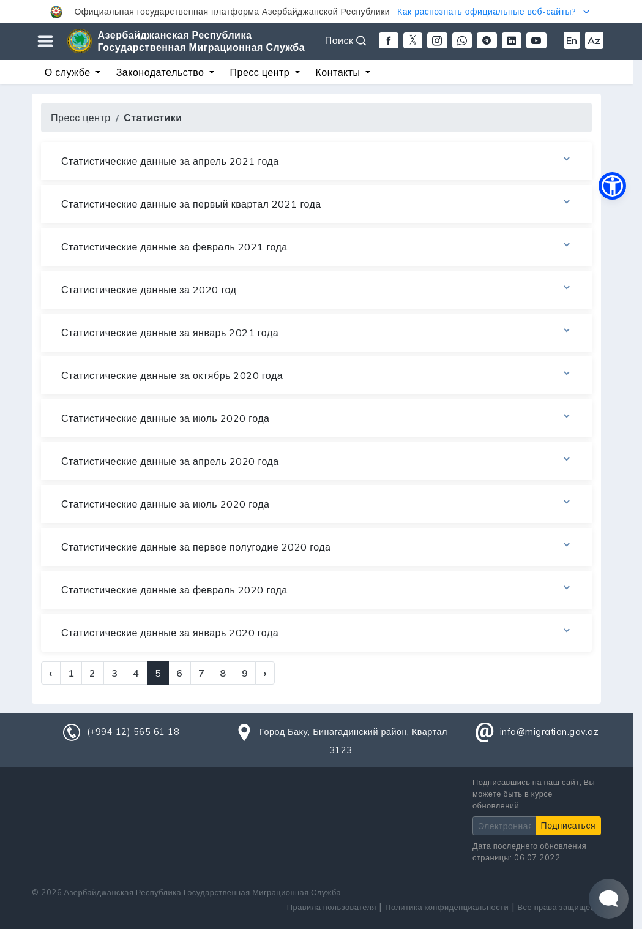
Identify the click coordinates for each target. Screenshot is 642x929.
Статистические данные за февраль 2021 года (316, 246)
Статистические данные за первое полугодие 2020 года (316, 546)
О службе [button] (69, 72)
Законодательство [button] (161, 72)
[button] (321, 11)
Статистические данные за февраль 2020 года (316, 589)
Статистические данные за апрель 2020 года (316, 460)
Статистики (153, 117)
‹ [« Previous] (51, 673)
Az (594, 40)
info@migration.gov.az (549, 731)
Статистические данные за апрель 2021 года (316, 160)
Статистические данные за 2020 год (316, 289)
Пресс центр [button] (261, 72)
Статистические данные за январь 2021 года (316, 332)
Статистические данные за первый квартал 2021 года (316, 203)
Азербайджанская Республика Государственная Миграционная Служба (201, 41)
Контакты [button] (339, 72)
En (572, 40)
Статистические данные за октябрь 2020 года (316, 375)
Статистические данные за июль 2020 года (316, 417)
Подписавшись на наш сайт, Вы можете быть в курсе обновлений (533, 793)
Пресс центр (81, 117)
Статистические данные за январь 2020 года (316, 632)
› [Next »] (265, 673)
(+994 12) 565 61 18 (133, 731)
